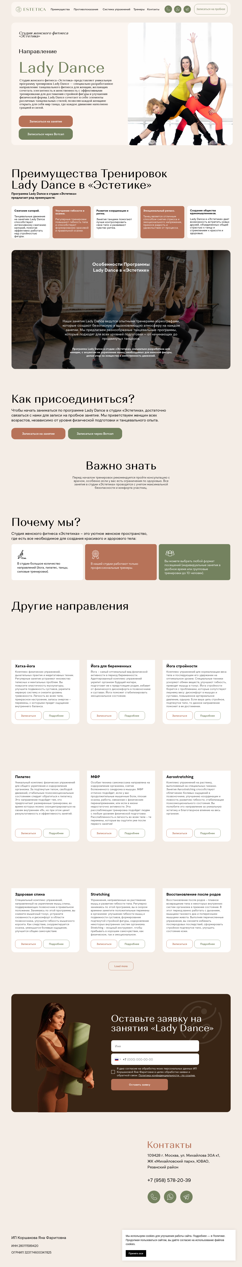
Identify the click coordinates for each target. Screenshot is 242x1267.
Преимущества (60, 9)
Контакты (153, 9)
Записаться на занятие (45, 121)
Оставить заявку (139, 1084)
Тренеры (139, 9)
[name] (155, 1046)
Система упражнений (116, 9)
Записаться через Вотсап (45, 134)
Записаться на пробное (210, 9)
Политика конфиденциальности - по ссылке (167, 1075)
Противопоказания (86, 9)
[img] (121, 309)
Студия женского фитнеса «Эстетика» (45, 533)
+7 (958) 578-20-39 (169, 1180)
